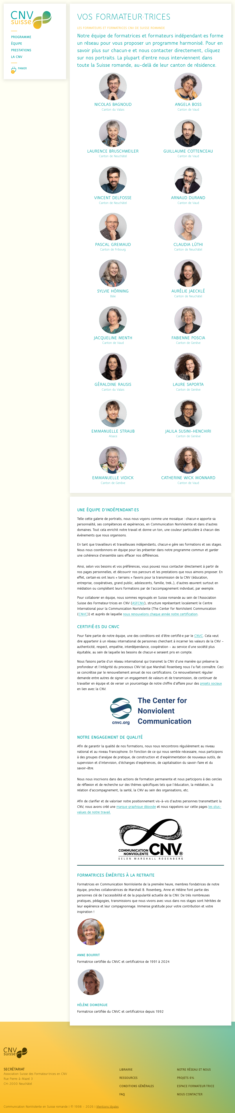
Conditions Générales (136, 1086)
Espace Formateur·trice (195, 1086)
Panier (22, 68)
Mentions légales (107, 1107)
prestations (21, 50)
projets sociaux (211, 684)
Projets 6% (185, 1078)
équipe (16, 44)
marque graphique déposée (136, 807)
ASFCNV (138, 603)
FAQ (122, 1094)
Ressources (128, 1078)
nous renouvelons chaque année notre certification (160, 614)
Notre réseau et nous (194, 1070)
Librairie (126, 1070)
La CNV (16, 57)
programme (21, 37)
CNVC (83, 614)
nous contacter (190, 1094)
